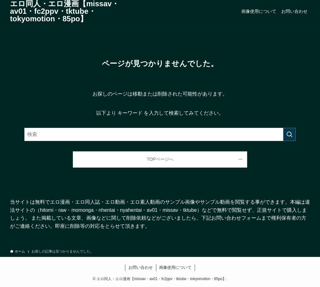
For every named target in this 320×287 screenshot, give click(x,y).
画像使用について (175, 267)
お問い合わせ (140, 267)
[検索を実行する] (289, 134)
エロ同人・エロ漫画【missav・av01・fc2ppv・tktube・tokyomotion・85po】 (64, 11)
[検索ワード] (160, 134)
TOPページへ (160, 159)
